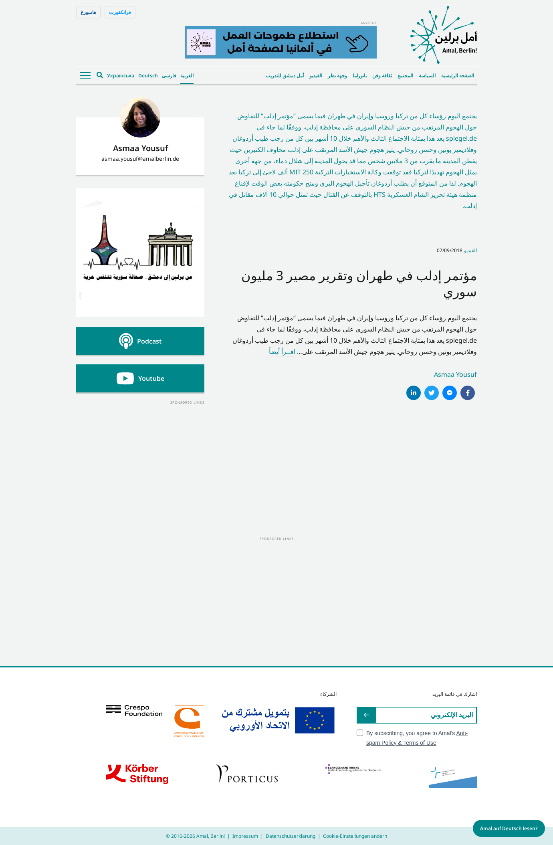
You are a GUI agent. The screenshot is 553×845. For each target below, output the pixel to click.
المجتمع (405, 75)
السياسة (427, 75)
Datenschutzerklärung (290, 836)
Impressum (245, 836)
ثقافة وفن (382, 75)
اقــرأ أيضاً (282, 351)
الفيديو (315, 75)
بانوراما (360, 75)
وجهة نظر (337, 75)
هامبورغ (88, 12)
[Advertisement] (140, 456)
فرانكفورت (120, 12)
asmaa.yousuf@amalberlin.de (140, 158)
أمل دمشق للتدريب (285, 75)
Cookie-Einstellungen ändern (355, 836)
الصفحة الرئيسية (457, 75)
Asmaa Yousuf (455, 374)
